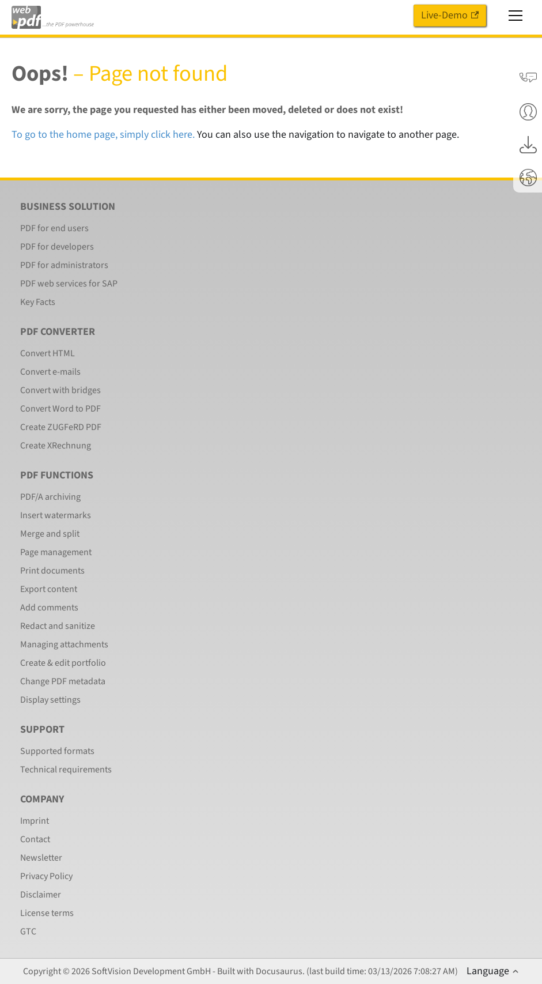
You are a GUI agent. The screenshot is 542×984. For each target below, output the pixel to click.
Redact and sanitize (57, 626)
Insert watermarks (55, 515)
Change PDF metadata (62, 681)
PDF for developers (57, 246)
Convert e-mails (50, 371)
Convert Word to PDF (60, 408)
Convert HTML (47, 353)
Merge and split (49, 533)
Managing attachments (64, 644)
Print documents (52, 570)
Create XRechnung (55, 445)
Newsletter (41, 857)
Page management (56, 552)
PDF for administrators (64, 265)
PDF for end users (54, 228)
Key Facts (37, 302)
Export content (48, 589)
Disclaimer (40, 894)
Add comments (49, 607)
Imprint (34, 821)
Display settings (50, 699)
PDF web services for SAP (69, 283)
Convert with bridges (60, 390)
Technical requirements (66, 769)
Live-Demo (450, 15)
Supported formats (57, 751)
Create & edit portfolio (63, 663)
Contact (35, 839)
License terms (47, 913)
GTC (28, 931)
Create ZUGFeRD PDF (60, 427)
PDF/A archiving (50, 497)
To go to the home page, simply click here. (103, 134)
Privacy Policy (46, 876)
